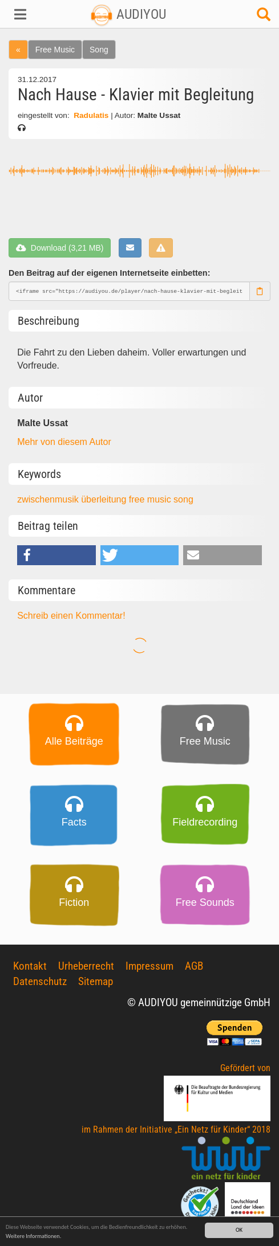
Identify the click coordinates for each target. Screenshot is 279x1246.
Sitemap (95, 981)
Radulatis (91, 115)
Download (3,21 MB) (59, 247)
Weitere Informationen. (33, 1236)
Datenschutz (40, 981)
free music (151, 499)
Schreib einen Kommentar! (71, 615)
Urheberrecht (86, 966)
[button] (23, 14)
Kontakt (30, 966)
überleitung (105, 499)
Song (99, 49)
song (183, 499)
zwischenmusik (49, 499)
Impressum (149, 966)
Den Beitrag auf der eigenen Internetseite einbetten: (109, 272)
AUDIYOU (128, 14)
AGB (194, 966)
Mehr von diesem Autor (64, 442)
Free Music (55, 49)
